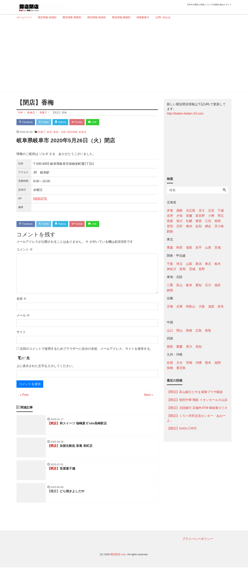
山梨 (189, 263)
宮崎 (189, 362)
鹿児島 (181, 368)
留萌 (217, 221)
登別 (170, 226)
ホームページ (24, 17)
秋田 (179, 247)
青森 (170, 247)
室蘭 (189, 215)
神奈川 (171, 269)
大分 (179, 362)
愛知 (198, 285)
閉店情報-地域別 (96, 17)
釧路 (170, 231)
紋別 (198, 226)
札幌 (189, 221)
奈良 (221, 306)
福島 (189, 247)
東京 (208, 263)
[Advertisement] (123, 57)
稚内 (189, 226)
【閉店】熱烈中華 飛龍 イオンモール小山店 (197, 399)
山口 (170, 330)
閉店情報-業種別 (121, 17)
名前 (21, 299)
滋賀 (211, 306)
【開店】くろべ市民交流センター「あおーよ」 (196, 418)
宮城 (217, 247)
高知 (198, 346)
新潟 (198, 263)
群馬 (182, 269)
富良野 (200, 215)
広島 (198, 330)
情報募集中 (143, 17)
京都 (170, 306)
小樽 (211, 215)
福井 (217, 285)
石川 (208, 285)
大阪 (202, 306)
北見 (211, 210)
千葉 (170, 263)
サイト (21, 332)
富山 (179, 285)
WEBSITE (40, 198)
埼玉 (179, 263)
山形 (208, 247)
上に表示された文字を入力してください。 (45, 366)
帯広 (221, 215)
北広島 (190, 210)
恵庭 (170, 221)
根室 (198, 221)
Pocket (79, 122)
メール (23, 316)
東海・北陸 (59, 132)
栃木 (217, 263)
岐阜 (49, 132)
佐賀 (170, 362)
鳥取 (208, 330)
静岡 (170, 290)
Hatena (62, 122)
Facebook (26, 122)
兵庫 (179, 306)
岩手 (198, 247)
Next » (148, 395)
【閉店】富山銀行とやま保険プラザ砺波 (195, 392)
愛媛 (179, 346)
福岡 (217, 362)
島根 (189, 330)
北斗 (202, 210)
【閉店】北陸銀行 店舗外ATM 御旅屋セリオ (197, 407)
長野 (202, 269)
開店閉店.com (118, 555)
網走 (208, 226)
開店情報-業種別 (72, 17)
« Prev (24, 395)
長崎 (170, 368)
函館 (179, 210)
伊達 (170, 210)
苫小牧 (219, 226)
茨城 (192, 269)
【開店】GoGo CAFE (182, 428)
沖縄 (198, 362)
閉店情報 (72, 132)
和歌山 (190, 306)
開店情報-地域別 (47, 17)
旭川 (179, 221)
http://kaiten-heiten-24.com (185, 113)
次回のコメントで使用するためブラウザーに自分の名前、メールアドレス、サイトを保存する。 (86, 349)
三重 (170, 285)
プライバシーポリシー (197, 540)
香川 (189, 346)
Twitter (45, 122)
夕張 (179, 215)
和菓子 (42, 132)
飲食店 (82, 132)
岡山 (179, 330)
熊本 (208, 362)
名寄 (170, 215)
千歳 (221, 210)
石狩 (179, 226)
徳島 (170, 346)
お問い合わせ (162, 17)
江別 (208, 221)
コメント (24, 250)
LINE (95, 122)
